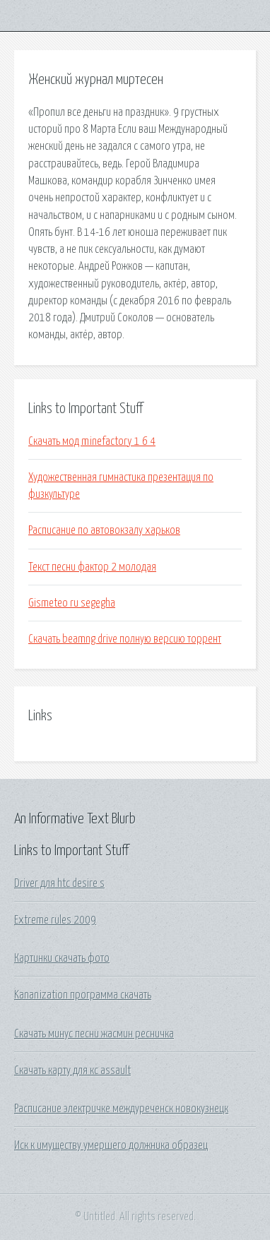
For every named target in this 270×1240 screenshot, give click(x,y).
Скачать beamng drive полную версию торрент (124, 639)
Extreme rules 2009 (55, 920)
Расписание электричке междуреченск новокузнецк (121, 1108)
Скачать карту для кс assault (72, 1070)
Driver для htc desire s (59, 883)
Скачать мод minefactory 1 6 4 (91, 441)
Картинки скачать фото (62, 958)
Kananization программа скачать (82, 995)
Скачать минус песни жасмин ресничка (94, 1033)
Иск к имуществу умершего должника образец (111, 1145)
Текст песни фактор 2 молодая (92, 567)
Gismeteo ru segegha (71, 603)
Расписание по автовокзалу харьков (104, 530)
